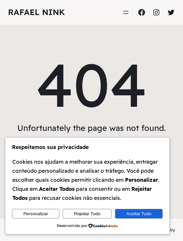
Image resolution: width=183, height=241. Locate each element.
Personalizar (35, 213)
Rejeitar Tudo (87, 213)
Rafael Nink (36, 12)
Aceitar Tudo (138, 213)
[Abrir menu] (126, 12)
